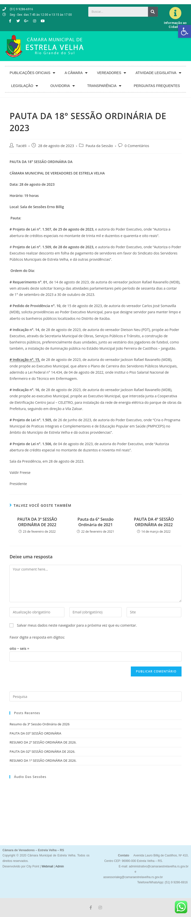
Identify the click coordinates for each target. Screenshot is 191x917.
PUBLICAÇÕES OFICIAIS (32, 73)
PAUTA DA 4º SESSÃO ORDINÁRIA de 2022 (154, 521)
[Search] (153, 12)
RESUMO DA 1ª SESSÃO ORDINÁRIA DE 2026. (42, 760)
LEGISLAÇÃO (24, 85)
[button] (184, 31)
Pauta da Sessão (99, 145)
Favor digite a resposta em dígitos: (37, 637)
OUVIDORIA (62, 85)
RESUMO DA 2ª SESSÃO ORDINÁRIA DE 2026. (42, 742)
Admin (59, 866)
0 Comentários (137, 145)
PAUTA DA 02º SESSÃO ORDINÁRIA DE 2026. (42, 751)
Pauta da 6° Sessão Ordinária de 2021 (95, 521)
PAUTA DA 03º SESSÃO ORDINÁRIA (35, 733)
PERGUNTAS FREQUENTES (157, 86)
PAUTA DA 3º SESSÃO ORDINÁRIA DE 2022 (37, 521)
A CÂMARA (76, 73)
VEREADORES (111, 73)
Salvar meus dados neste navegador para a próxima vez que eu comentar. (77, 625)
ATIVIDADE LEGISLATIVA (158, 73)
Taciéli (21, 145)
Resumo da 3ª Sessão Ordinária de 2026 (39, 724)
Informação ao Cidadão (175, 25)
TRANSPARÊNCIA (104, 85)
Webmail (47, 866)
